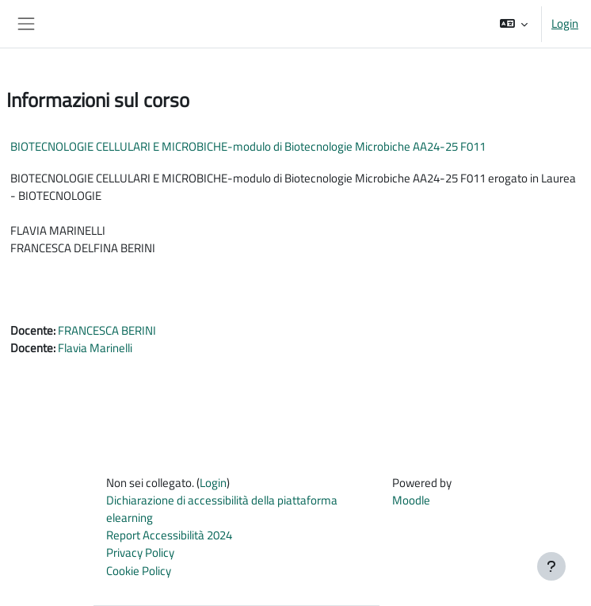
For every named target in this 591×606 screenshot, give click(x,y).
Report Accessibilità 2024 (169, 535)
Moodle (411, 500)
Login (564, 24)
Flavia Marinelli (95, 348)
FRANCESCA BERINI (107, 330)
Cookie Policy (138, 571)
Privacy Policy (140, 552)
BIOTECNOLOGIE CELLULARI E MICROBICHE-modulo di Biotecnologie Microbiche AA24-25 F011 (248, 146)
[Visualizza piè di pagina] (551, 566)
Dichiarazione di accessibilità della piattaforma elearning (221, 509)
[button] (514, 24)
